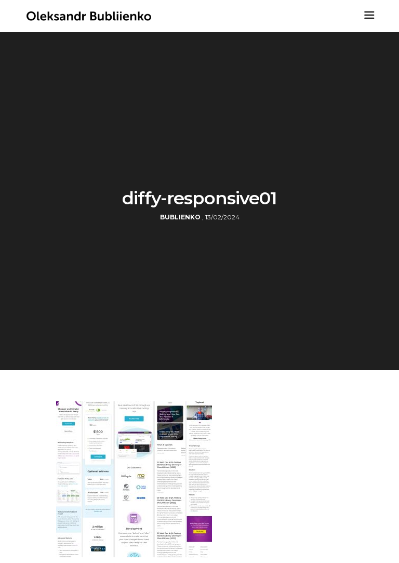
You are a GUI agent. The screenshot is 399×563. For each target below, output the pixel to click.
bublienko (180, 217)
